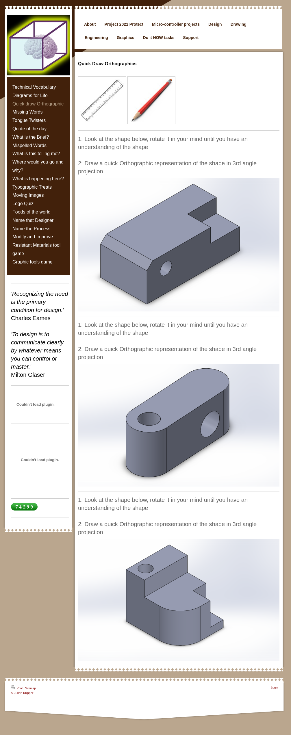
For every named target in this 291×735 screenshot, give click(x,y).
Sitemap (30, 688)
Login (274, 687)
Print (17, 687)
